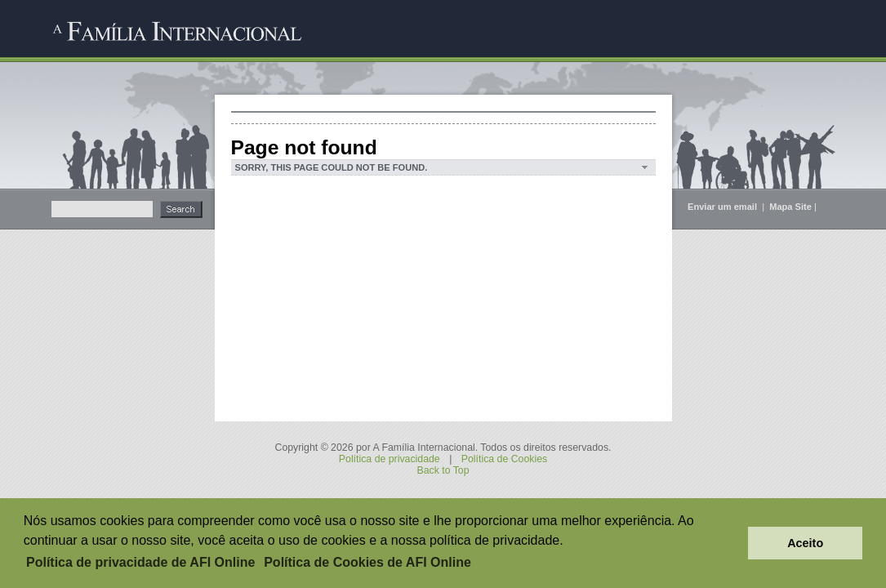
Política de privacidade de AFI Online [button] (140, 562)
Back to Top (442, 470)
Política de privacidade (389, 459)
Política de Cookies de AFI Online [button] (367, 562)
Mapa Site (790, 207)
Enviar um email (723, 207)
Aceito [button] (805, 543)
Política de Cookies (504, 459)
